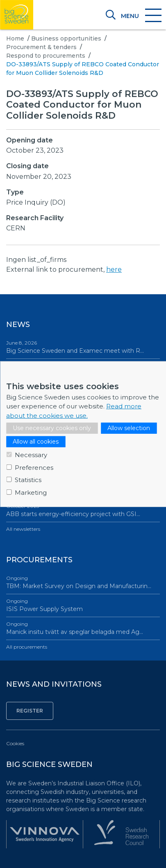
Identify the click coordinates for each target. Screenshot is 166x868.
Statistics (28, 480)
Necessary (31, 455)
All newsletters (23, 529)
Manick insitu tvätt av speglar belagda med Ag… (83, 628)
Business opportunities (66, 38)
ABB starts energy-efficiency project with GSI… (83, 510)
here (114, 269)
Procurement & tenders (41, 47)
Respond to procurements (45, 55)
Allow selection (128, 428)
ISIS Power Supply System (83, 605)
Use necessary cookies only (52, 428)
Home (15, 38)
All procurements (26, 647)
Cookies (15, 743)
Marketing (31, 492)
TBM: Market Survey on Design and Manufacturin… (83, 582)
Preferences (34, 467)
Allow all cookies (36, 441)
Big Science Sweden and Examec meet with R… (83, 346)
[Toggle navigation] (141, 16)
